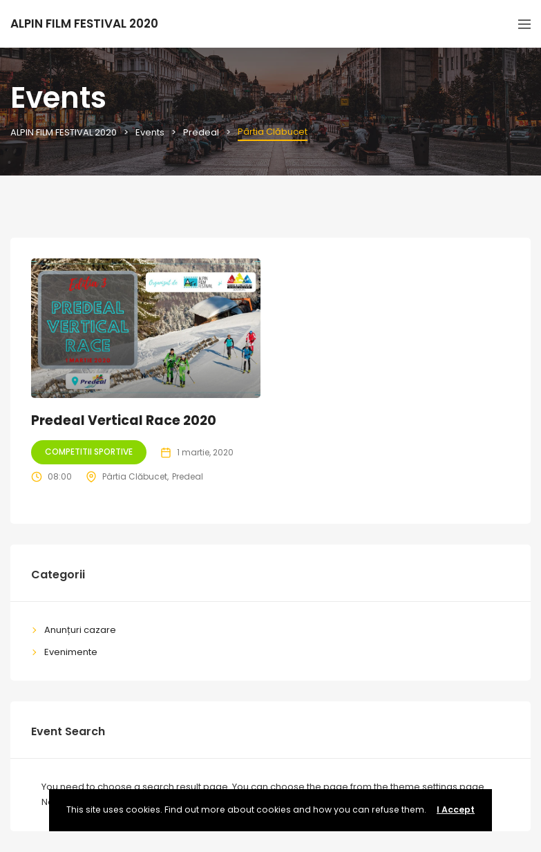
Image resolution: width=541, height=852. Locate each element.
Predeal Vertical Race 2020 (123, 420)
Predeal (187, 476)
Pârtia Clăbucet (134, 476)
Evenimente (70, 652)
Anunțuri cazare (80, 629)
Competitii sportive (89, 451)
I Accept (456, 809)
